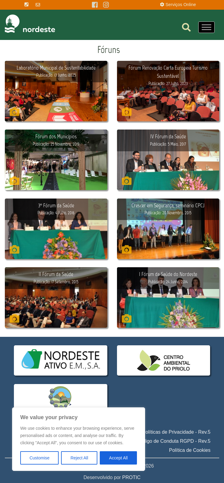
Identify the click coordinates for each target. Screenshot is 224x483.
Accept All (118, 457)
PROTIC (131, 477)
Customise (40, 457)
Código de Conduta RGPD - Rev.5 (173, 441)
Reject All (79, 457)
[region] (78, 439)
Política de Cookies (189, 450)
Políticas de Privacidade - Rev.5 (176, 432)
